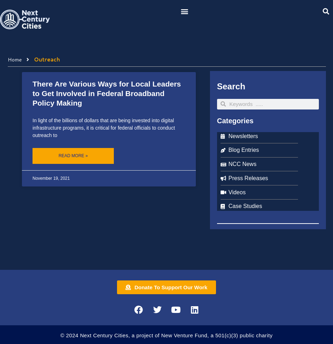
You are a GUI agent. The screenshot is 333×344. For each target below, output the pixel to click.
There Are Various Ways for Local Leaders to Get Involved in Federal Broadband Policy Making (107, 93)
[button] (184, 11)
